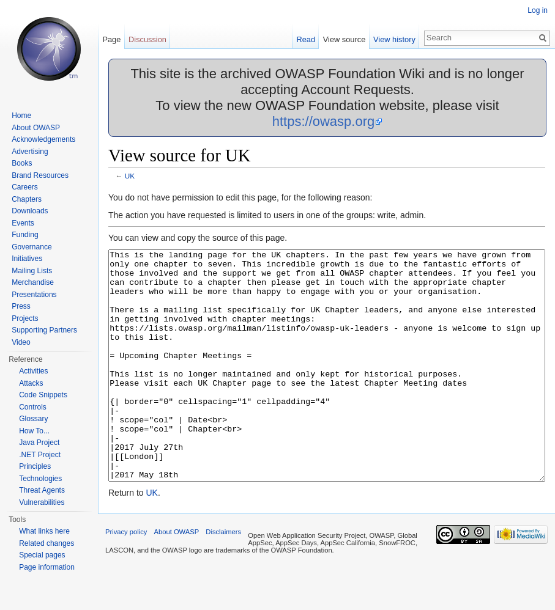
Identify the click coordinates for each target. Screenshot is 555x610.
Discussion (147, 39)
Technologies (40, 478)
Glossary (33, 418)
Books (22, 163)
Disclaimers (223, 577)
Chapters (27, 199)
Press (21, 306)
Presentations (34, 294)
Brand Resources (40, 175)
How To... (34, 431)
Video (21, 342)
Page (111, 39)
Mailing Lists (32, 270)
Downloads (30, 211)
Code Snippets (43, 395)
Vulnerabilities (41, 502)
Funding (25, 234)
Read (305, 39)
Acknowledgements (43, 139)
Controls (33, 407)
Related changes (46, 543)
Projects (25, 318)
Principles (35, 466)
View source (344, 39)
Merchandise (33, 282)
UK (130, 176)
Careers (25, 187)
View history (394, 39)
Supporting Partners (44, 330)
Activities (33, 371)
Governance (31, 247)
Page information (47, 567)
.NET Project (40, 454)
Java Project (39, 442)
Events (23, 223)
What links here (44, 531)
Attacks (31, 383)
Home (21, 115)
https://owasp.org (323, 121)
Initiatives (27, 258)
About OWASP (36, 127)
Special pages (42, 555)
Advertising (30, 151)
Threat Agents (42, 490)
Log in (537, 10)
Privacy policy (126, 577)
